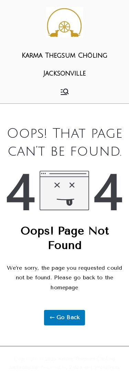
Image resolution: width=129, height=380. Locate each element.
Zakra (75, 367)
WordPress (107, 367)
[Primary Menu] (64, 92)
